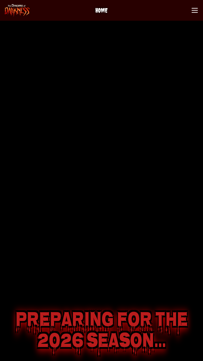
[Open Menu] (195, 10)
